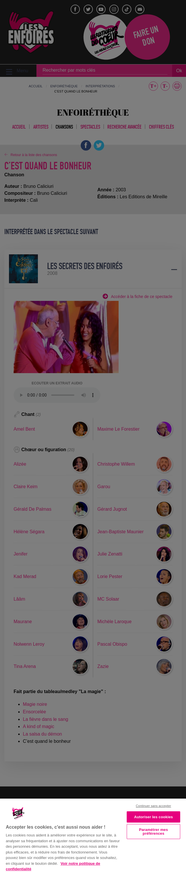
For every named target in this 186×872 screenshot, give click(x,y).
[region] (93, 834)
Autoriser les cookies (153, 817)
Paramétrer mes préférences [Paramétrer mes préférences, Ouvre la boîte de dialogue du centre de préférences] (153, 831)
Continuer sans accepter (153, 806)
